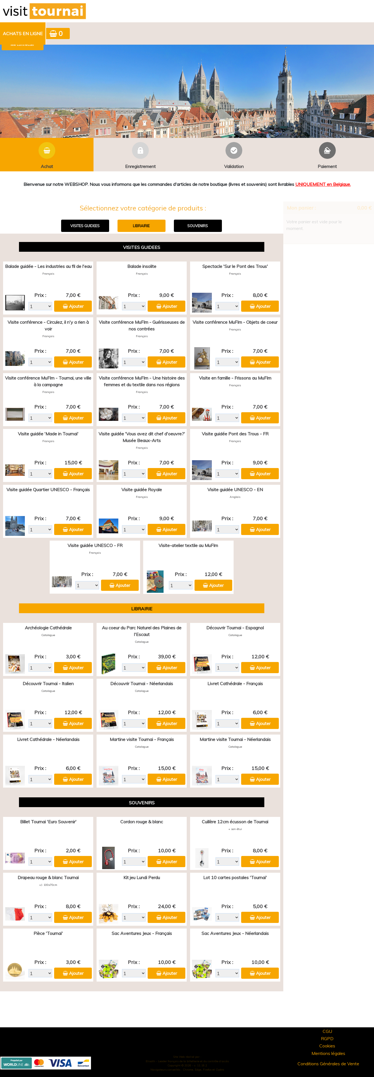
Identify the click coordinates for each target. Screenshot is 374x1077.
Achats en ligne (23, 33)
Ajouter (76, 306)
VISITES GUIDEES (85, 226)
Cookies (327, 1046)
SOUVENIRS (197, 226)
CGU (327, 1031)
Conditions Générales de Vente (328, 1063)
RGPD (327, 1038)
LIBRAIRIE (141, 226)
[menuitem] (23, 33)
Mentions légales (328, 1053)
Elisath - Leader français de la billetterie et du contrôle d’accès (187, 1061)
